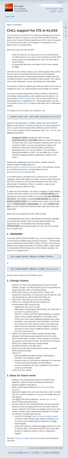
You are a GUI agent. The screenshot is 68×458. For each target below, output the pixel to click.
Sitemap (60, 11)
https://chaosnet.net (16, 172)
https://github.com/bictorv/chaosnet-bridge (25, 167)
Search (62, 5)
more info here (51, 399)
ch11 (12, 16)
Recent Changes (51, 9)
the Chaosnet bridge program (46, 416)
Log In (61, 2)
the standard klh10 (28, 98)
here (20, 101)
